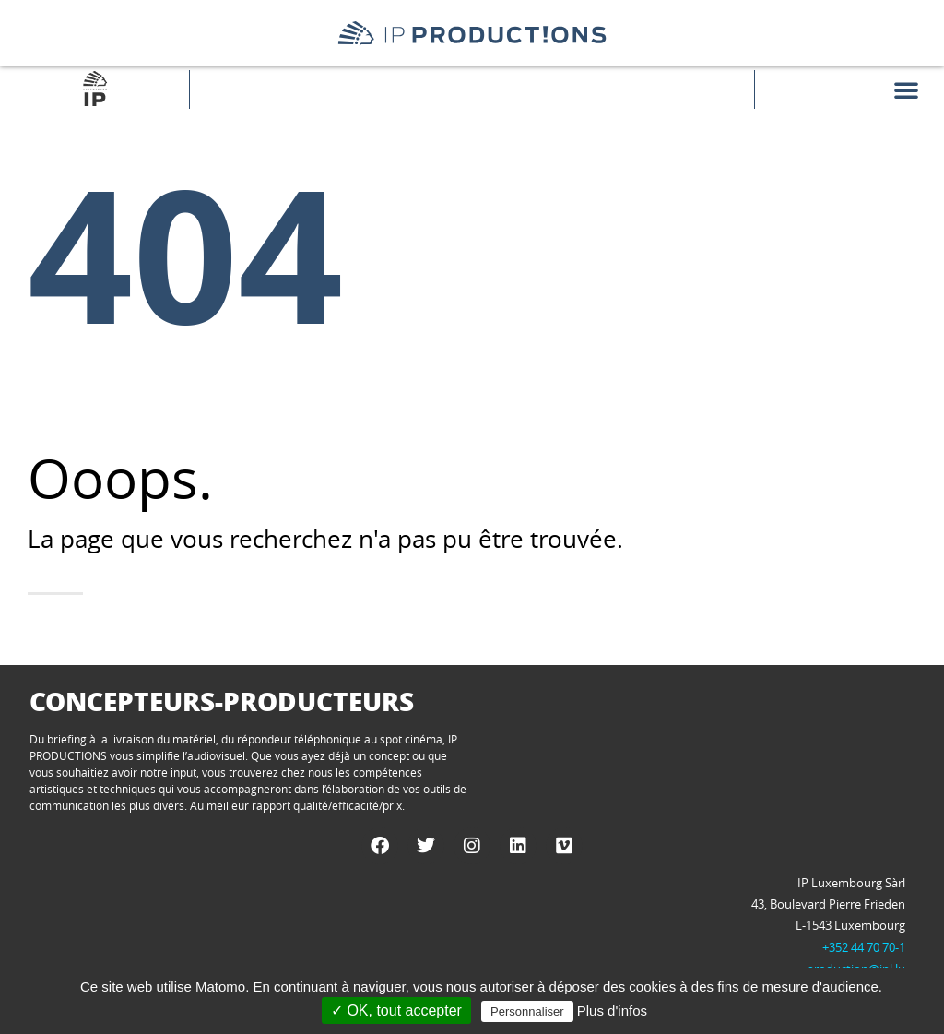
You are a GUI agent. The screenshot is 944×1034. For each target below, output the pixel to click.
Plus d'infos (612, 1010)
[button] (906, 89)
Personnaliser (527, 1011)
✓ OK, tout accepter (396, 1010)
